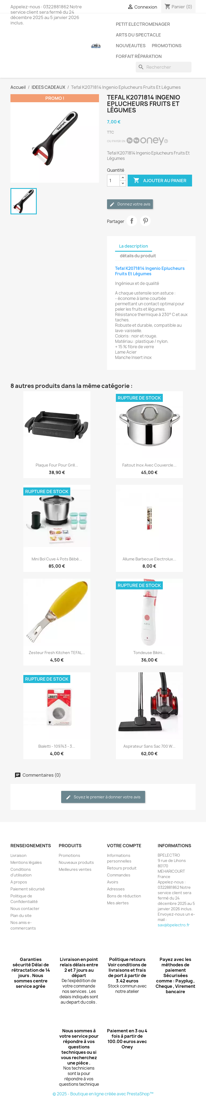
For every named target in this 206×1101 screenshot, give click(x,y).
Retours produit (122, 868)
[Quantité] (113, 180)
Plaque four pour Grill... (57, 465)
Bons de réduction (124, 895)
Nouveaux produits (76, 862)
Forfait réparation (139, 56)
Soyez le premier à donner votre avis (103, 797)
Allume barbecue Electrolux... (149, 558)
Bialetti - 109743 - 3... (56, 746)
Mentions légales (26, 862)
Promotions (69, 855)
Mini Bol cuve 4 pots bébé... (57, 558)
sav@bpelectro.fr (174, 924)
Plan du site (21, 915)
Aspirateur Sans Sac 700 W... (149, 746)
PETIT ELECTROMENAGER (143, 24)
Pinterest (145, 220)
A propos (18, 882)
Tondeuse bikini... (149, 652)
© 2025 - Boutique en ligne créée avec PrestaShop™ (103, 1094)
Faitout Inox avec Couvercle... (149, 465)
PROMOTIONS (167, 46)
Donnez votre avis (129, 204)
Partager (131, 220)
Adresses (116, 888)
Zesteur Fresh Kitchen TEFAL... (57, 652)
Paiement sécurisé (27, 888)
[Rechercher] (164, 67)
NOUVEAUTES (131, 46)
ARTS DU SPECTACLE (138, 35)
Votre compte (124, 846)
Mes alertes (118, 902)
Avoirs (112, 882)
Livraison (18, 855)
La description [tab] (133, 246)
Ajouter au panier (159, 180)
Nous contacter (24, 908)
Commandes (118, 875)
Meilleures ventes (75, 869)
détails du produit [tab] (138, 256)
